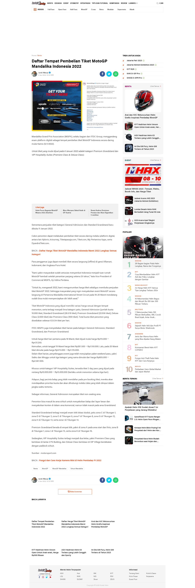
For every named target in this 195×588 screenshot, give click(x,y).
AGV (62, 573)
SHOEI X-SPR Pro (134, 78)
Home (34, 55)
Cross (93, 9)
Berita (50, 3)
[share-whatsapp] (115, 74)
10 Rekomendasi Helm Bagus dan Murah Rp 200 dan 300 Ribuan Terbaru (147, 301)
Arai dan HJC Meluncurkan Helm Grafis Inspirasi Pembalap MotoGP (141, 116)
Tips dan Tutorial (100, 3)
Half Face (73, 9)
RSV (111, 576)
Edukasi (58, 3)
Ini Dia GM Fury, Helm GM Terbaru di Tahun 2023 (145, 148)
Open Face (62, 9)
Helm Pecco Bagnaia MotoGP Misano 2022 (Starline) (46, 212)
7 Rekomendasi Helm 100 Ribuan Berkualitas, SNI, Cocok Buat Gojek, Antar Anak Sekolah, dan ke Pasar (148, 315)
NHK (78, 576)
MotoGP (84, 9)
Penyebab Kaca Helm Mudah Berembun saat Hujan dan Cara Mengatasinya (146, 440)
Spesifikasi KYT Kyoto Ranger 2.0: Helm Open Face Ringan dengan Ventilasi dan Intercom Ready (147, 418)
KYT (111, 573)
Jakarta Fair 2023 (134, 61)
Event (66, 3)
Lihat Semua (154, 86)
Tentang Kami (134, 573)
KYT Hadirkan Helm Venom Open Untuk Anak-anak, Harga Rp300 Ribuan (147, 126)
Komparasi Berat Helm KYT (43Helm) (146, 349)
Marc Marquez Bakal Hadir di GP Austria (74, 212)
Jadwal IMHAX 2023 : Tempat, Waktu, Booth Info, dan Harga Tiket (142, 190)
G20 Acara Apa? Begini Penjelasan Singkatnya (144, 221)
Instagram (43, 578)
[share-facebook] (102, 74)
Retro (101, 9)
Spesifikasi (85, 3)
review (124, 3)
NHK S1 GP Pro (133, 74)
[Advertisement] (97, 33)
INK (95, 573)
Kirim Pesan (133, 576)
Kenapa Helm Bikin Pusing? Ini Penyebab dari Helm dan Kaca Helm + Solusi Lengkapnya (147, 429)
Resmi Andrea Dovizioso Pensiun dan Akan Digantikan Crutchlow (102, 213)
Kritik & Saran (151, 573)
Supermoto (122, 9)
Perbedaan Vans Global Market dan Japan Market (148, 370)
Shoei (96, 579)
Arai (78, 573)
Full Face (51, 9)
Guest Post (133, 579)
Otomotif (74, 3)
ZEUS (112, 579)
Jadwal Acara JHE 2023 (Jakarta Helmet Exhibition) (146, 200)
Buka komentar (75, 492)
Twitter (46, 578)
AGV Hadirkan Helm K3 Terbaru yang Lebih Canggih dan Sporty (146, 137)
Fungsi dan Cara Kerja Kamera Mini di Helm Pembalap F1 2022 (70, 461)
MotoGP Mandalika (59, 469)
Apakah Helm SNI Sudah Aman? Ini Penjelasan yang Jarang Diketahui (141, 408)
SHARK (63, 579)
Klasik (132, 9)
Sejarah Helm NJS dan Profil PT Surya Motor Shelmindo (148, 327)
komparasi (114, 3)
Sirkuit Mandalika (77, 469)
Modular (110, 9)
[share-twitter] (109, 74)
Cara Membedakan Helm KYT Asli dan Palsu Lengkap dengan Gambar (147, 277)
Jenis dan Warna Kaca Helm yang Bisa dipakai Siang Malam (148, 338)
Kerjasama (150, 576)
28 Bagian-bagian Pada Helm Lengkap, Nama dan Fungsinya (148, 265)
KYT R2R (130, 69)
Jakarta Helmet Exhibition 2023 (140, 65)
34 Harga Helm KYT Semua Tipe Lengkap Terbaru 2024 (146, 289)
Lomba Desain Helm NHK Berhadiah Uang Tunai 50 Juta (147, 211)
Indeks (38, 9)
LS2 (61, 576)
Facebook (39, 578)
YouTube (50, 578)
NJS (95, 576)
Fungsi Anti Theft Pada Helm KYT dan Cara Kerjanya (147, 359)
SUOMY (80, 579)
